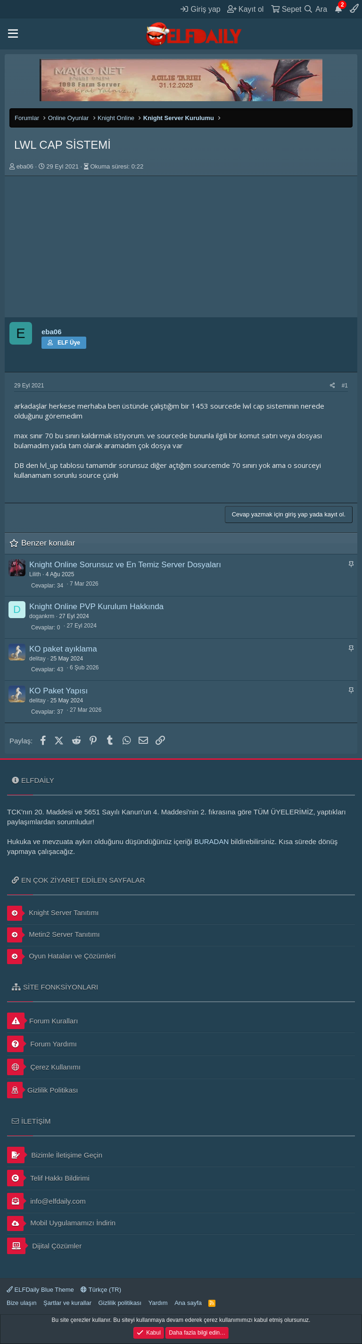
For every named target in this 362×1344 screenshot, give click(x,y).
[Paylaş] (332, 385)
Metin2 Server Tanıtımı (53, 934)
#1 (345, 385)
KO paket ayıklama (63, 648)
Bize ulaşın (22, 1302)
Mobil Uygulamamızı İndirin (61, 1223)
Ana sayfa (188, 1302)
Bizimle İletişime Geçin (54, 1155)
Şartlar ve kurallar (67, 1302)
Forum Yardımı (42, 1044)
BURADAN (211, 841)
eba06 (24, 166)
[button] (13, 33)
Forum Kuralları (42, 1021)
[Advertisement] (181, 247)
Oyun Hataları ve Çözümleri (61, 956)
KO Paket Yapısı (58, 690)
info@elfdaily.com (46, 1201)
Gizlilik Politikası (42, 1090)
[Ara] (315, 9)
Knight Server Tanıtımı (53, 913)
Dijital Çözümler (44, 1246)
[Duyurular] (338, 8)
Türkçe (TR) (101, 1289)
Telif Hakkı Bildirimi (48, 1178)
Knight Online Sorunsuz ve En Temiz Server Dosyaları (125, 564)
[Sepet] (286, 9)
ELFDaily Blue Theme (40, 1289)
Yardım (158, 1302)
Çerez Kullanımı (44, 1067)
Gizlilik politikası (119, 1302)
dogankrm (41, 616)
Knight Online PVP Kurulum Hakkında (96, 606)
